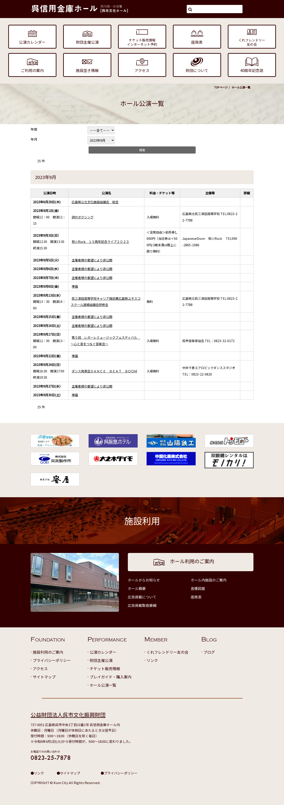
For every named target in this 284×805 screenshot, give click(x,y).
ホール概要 (137, 588)
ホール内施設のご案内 (208, 580)
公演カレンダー (103, 652)
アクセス (40, 668)
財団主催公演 (101, 660)
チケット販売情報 (105, 668)
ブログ (209, 652)
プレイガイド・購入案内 (110, 677)
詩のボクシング (82, 217)
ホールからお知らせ (144, 580)
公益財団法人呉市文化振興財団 (68, 715)
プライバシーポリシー (52, 660)
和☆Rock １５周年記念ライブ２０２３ (100, 241)
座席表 (196, 597)
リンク (152, 660)
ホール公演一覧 (103, 685)
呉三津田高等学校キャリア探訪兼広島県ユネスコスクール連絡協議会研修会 (105, 301)
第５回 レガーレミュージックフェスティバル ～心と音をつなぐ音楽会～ (105, 340)
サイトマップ (44, 677)
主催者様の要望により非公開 (92, 260)
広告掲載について (142, 597)
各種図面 (198, 588)
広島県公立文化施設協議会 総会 (95, 201)
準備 (75, 286)
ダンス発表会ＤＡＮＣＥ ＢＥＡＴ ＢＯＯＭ (104, 371)
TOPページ (221, 87)
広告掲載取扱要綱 (142, 605)
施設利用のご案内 (48, 652)
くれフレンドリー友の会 (167, 652)
